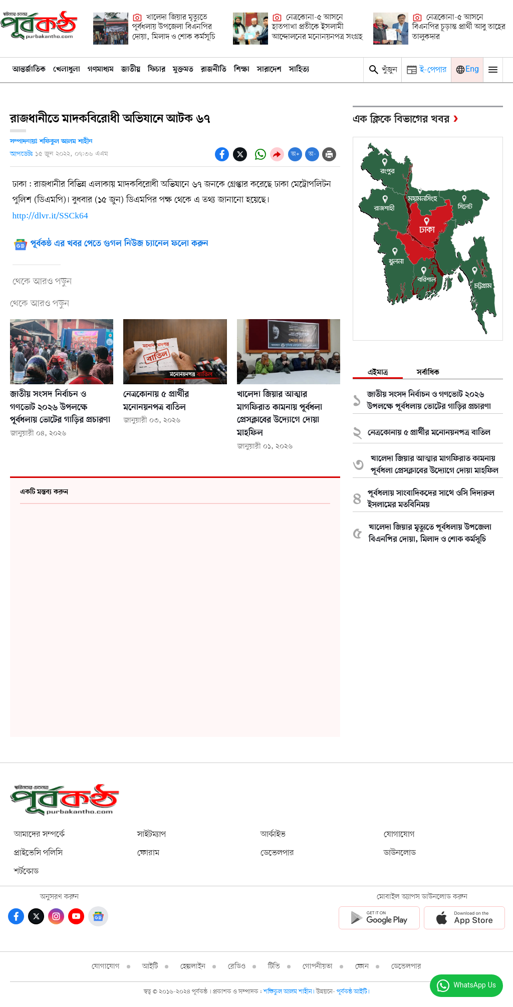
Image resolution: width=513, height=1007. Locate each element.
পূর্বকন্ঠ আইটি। (353, 991)
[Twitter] (36, 916)
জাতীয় (130, 69)
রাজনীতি (213, 69)
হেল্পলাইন (192, 966)
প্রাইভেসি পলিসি (38, 853)
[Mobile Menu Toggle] (493, 70)
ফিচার (156, 69)
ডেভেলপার (277, 853)
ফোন (362, 966)
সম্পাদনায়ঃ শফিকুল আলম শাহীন (51, 142)
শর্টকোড (26, 871)
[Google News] (98, 916)
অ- (312, 154)
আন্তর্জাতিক (29, 69)
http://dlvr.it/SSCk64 (50, 216)
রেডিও (236, 966)
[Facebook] (16, 916)
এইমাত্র (378, 372)
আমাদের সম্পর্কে (39, 834)
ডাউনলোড (400, 853)
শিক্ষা (241, 69)
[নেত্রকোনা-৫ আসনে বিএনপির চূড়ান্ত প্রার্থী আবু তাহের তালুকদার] (390, 29)
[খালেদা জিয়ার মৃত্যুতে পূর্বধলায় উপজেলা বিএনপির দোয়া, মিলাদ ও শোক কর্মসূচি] (110, 29)
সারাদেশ (269, 69)
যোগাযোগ (399, 834)
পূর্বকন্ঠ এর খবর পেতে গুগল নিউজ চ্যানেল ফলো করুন (119, 244)
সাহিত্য (299, 69)
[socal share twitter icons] (240, 154)
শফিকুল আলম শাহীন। (290, 991)
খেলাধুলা (66, 69)
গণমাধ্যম (101, 69)
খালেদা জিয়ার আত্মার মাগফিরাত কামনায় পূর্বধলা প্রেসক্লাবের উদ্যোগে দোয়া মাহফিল (434, 465)
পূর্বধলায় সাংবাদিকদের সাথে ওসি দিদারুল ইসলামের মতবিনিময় (431, 499)
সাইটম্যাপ (151, 834)
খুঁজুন (382, 70)
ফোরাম (148, 853)
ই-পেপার (433, 70)
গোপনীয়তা (318, 966)
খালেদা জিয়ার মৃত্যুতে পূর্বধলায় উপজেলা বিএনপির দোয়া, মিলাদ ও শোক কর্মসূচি (173, 27)
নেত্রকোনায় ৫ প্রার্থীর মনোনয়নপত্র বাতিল (429, 433)
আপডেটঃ (21, 154)
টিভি (274, 966)
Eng (472, 69)
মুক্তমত (183, 69)
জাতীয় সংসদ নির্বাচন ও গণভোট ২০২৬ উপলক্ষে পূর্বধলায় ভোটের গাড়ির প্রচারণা (60, 407)
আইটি (150, 966)
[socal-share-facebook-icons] (222, 154)
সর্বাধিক (428, 372)
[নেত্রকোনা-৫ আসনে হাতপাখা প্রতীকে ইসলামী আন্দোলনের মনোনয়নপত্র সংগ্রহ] (250, 29)
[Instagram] (56, 916)
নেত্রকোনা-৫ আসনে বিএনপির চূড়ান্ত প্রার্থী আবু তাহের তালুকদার (458, 27)
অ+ (295, 154)
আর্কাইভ (273, 834)
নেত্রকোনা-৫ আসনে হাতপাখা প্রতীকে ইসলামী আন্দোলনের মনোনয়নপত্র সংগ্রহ (317, 27)
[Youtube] (76, 916)
